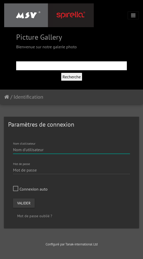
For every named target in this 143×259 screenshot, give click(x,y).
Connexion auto (30, 189)
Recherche (72, 76)
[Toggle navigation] (133, 15)
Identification (28, 96)
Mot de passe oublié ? (34, 216)
